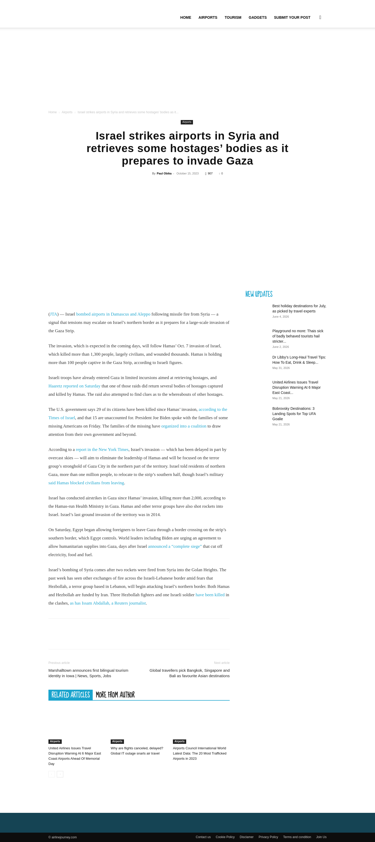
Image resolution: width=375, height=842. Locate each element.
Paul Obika (164, 173)
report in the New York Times (102, 449)
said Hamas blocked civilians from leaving (86, 482)
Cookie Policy (225, 837)
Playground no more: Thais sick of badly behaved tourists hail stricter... (297, 336)
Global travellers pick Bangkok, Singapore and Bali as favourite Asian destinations (189, 673)
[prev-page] (51, 774)
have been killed (210, 594)
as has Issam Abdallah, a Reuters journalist (108, 603)
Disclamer (247, 837)
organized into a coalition (183, 426)
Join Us (321, 837)
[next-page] (60, 774)
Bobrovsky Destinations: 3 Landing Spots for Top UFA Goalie (294, 413)
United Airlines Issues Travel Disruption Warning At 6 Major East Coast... (296, 387)
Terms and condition (297, 837)
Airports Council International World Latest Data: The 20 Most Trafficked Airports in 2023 (199, 753)
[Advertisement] (187, 70)
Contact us (203, 837)
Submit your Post (292, 17)
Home (185, 17)
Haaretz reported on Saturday (74, 386)
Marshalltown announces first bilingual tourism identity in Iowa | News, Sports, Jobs (88, 673)
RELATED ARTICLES (71, 695)
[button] (320, 18)
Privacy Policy (268, 837)
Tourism (233, 17)
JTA (53, 314)
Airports (207, 17)
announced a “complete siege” (175, 546)
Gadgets (258, 17)
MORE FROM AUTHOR (115, 695)
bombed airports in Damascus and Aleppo (113, 314)
